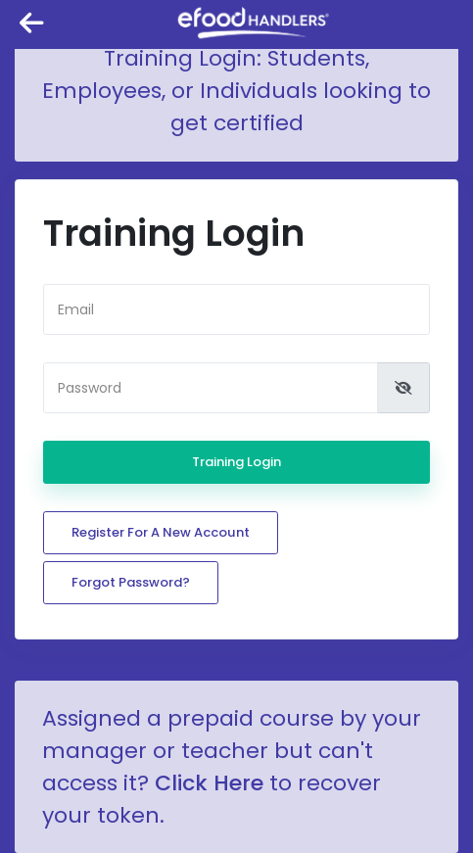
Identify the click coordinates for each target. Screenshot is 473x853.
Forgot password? (130, 582)
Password (89, 388)
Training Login (236, 461)
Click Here (209, 783)
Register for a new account (160, 532)
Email (76, 309)
